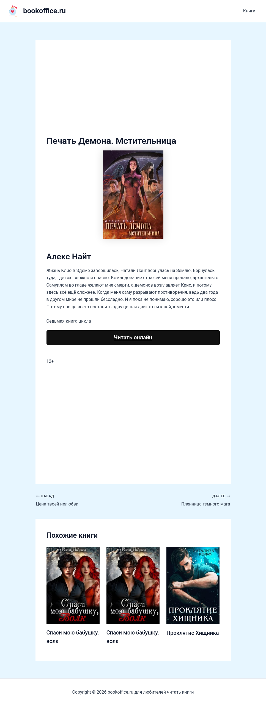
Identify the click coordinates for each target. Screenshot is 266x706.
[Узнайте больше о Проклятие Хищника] (193, 585)
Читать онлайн (133, 337)
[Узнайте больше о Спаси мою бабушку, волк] (73, 585)
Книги (250, 10)
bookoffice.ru (44, 11)
